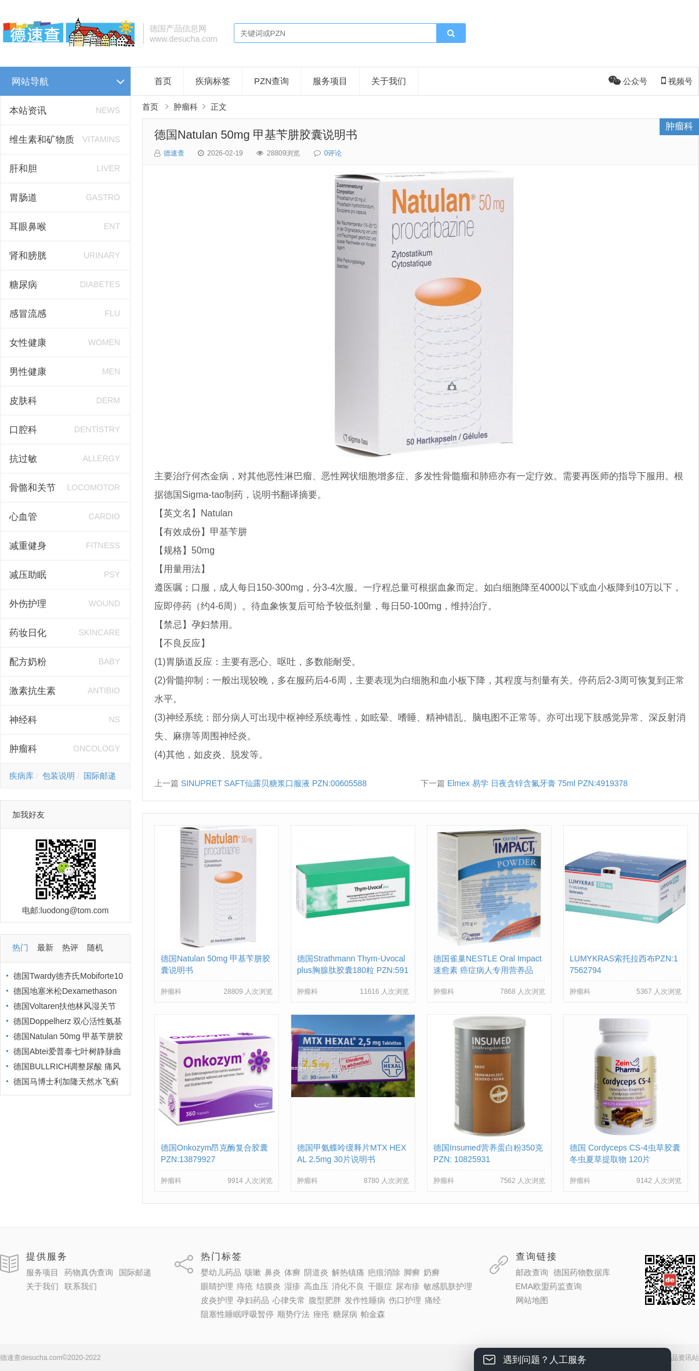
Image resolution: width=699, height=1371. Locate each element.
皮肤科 (23, 401)
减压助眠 (27, 575)
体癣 (292, 1272)
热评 (70, 947)
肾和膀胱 (27, 256)
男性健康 (27, 372)
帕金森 (373, 1314)
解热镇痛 (348, 1272)
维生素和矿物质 (41, 139)
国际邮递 (100, 775)
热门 (20, 947)
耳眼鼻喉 (27, 226)
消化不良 (348, 1286)
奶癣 (431, 1272)
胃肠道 (23, 197)
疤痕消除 (384, 1272)
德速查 (174, 153)
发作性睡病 (365, 1300)
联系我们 (80, 1286)
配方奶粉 (27, 662)
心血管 (23, 517)
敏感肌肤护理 (447, 1286)
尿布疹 (408, 1286)
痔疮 (245, 1286)
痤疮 (321, 1314)
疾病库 (21, 775)
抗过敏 (23, 459)
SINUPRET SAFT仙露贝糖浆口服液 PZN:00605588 (274, 783)
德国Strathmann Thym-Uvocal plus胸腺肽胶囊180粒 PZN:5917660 (352, 970)
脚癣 (412, 1272)
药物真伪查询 (88, 1272)
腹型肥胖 (325, 1300)
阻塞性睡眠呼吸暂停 (237, 1314)
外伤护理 (27, 604)
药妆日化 (27, 633)
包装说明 (58, 775)
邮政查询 (532, 1272)
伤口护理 (405, 1300)
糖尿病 (23, 285)
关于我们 (388, 81)
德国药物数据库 (581, 1272)
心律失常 (289, 1300)
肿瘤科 (23, 749)
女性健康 (27, 343)
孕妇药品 (253, 1300)
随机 (95, 947)
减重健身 (27, 546)
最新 (45, 947)
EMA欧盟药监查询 (549, 1286)
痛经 (433, 1300)
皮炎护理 (217, 1300)
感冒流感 (27, 314)
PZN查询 (271, 81)
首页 (163, 81)
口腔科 (23, 430)
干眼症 (380, 1286)
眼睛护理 (217, 1286)
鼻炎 (273, 1272)
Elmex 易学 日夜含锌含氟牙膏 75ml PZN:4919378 (537, 783)
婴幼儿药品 (221, 1272)
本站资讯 (27, 110)
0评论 (333, 153)
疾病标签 (212, 81)
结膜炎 (268, 1286)
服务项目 (330, 81)
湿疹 (292, 1286)
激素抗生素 (32, 691)
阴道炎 (316, 1272)
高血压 (316, 1286)
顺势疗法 (293, 1314)
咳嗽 (253, 1272)
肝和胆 (23, 168)
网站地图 (532, 1300)
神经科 (23, 720)
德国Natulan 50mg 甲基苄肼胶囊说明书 (255, 134)
